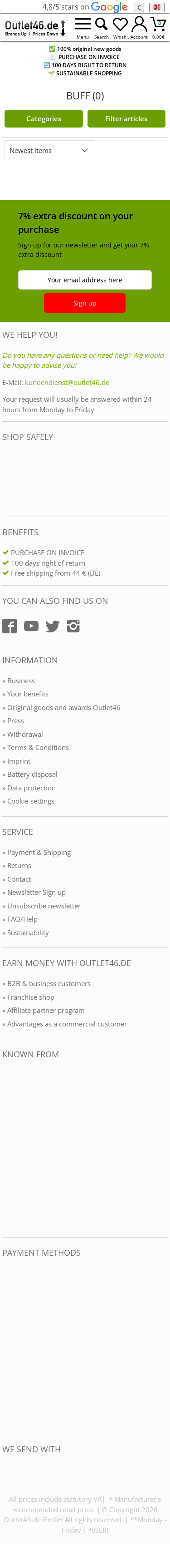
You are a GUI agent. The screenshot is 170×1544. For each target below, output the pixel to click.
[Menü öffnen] (82, 27)
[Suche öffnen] (101, 27)
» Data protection (29, 787)
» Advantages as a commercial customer (64, 1023)
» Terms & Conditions (35, 747)
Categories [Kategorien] (43, 118)
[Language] (156, 7)
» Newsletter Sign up (34, 892)
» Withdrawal (22, 734)
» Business (18, 680)
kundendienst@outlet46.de (67, 382)
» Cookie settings (28, 800)
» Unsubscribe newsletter (41, 905)
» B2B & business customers (46, 983)
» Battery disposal (30, 774)
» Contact (16, 878)
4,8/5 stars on (85, 7)
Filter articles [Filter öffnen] (126, 118)
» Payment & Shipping (36, 852)
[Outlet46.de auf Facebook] (9, 626)
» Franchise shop (28, 996)
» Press (13, 720)
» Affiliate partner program (43, 1010)
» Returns (16, 865)
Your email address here (85, 280)
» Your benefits (25, 693)
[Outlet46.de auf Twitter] (52, 626)
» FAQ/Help (20, 918)
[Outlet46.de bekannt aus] (8, 1148)
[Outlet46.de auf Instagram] (73, 626)
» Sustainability (25, 932)
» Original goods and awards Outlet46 (61, 707)
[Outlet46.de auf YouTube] (31, 626)
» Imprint (16, 760)
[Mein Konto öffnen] (139, 27)
